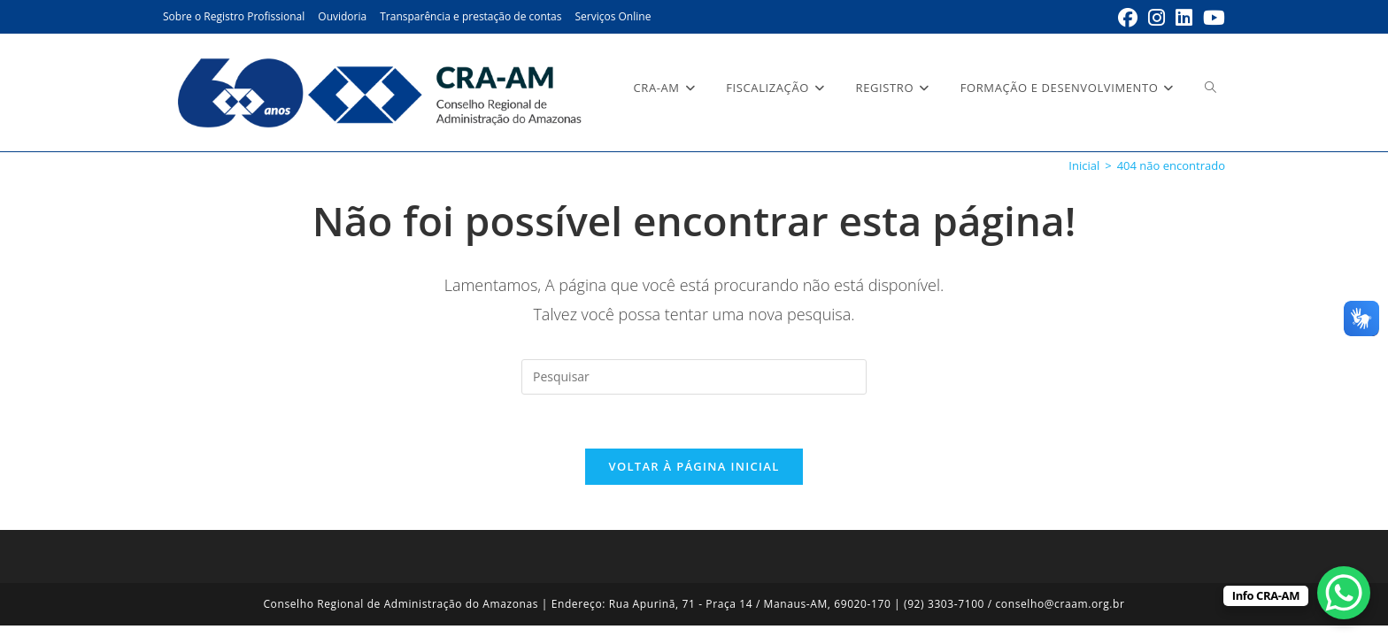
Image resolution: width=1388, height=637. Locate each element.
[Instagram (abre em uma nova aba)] (1156, 17)
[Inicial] (1083, 165)
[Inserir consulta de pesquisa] (694, 377)
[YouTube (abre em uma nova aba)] (1211, 17)
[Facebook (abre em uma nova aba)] (1128, 17)
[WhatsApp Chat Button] (1343, 592)
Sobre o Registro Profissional (234, 16)
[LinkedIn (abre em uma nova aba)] (1184, 17)
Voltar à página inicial (693, 466)
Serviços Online (612, 16)
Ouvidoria (342, 16)
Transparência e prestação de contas (470, 16)
